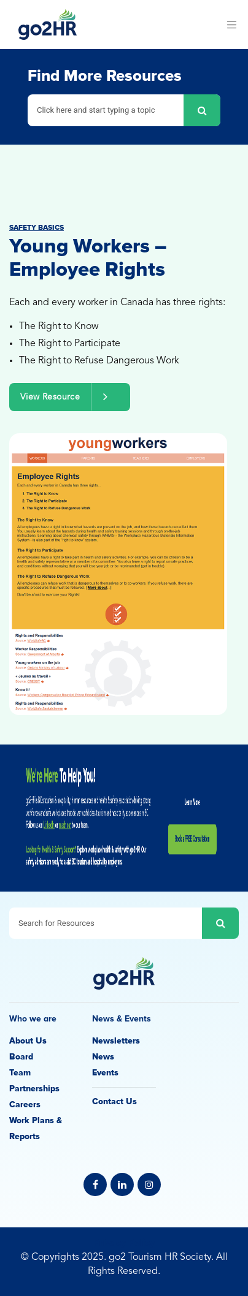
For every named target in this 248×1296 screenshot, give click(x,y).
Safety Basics (36, 227)
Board (21, 1057)
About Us (28, 1041)
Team (20, 1072)
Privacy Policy (124, 1243)
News (103, 1057)
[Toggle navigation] (231, 24)
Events (105, 1072)
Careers (25, 1104)
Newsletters (116, 1041)
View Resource (69, 397)
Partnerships (34, 1088)
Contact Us (114, 1101)
